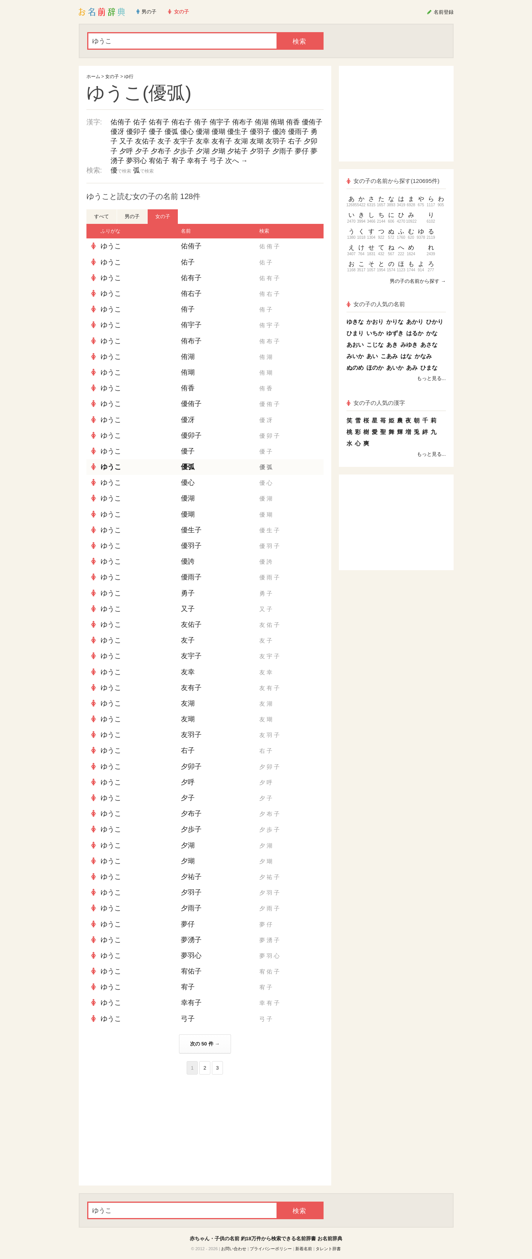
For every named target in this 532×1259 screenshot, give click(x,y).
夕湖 (203, 151)
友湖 (241, 141)
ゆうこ (111, 246)
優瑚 (218, 131)
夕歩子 (183, 151)
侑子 (201, 122)
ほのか (375, 367)
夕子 (142, 151)
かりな (394, 321)
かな (432, 333)
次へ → (236, 161)
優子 (156, 131)
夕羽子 (260, 151)
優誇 (279, 131)
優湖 (203, 131)
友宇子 (183, 141)
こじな (375, 344)
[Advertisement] (143, 1130)
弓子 (216, 161)
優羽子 (260, 131)
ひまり (355, 333)
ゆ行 (128, 76)
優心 (187, 131)
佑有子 (159, 122)
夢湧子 (191, 940)
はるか (414, 333)
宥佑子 (159, 161)
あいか (394, 367)
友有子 (221, 141)
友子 (164, 141)
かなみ (423, 356)
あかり (414, 321)
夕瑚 (218, 151)
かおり (375, 321)
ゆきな (355, 321)
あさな (429, 344)
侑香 (293, 122)
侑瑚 (277, 122)
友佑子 (145, 141)
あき (392, 344)
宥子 (178, 161)
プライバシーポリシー (271, 1248)
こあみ (389, 356)
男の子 (132, 216)
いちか (375, 333)
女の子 (112, 76)
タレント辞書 (328, 1248)
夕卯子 (191, 766)
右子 (295, 141)
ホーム (93, 76)
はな (406, 356)
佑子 (140, 122)
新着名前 (303, 1248)
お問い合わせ (233, 1248)
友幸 (203, 141)
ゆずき (394, 333)
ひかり (434, 321)
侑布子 (242, 122)
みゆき (409, 344)
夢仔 (302, 151)
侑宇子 (220, 122)
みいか (355, 356)
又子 (126, 141)
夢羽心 (136, 161)
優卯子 (136, 131)
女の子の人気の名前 (376, 304)
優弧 (171, 131)
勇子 (188, 593)
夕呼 (126, 151)
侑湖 (261, 122)
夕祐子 (237, 151)
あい (372, 356)
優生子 (237, 131)
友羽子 (275, 141)
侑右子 (181, 122)
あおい (355, 344)
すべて (101, 216)
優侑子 (312, 122)
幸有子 (197, 161)
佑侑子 (121, 122)
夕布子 (161, 151)
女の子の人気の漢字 (376, 403)
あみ (412, 367)
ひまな (429, 367)
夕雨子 (282, 151)
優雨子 (298, 131)
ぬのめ (355, 367)
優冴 (117, 131)
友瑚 (257, 141)
